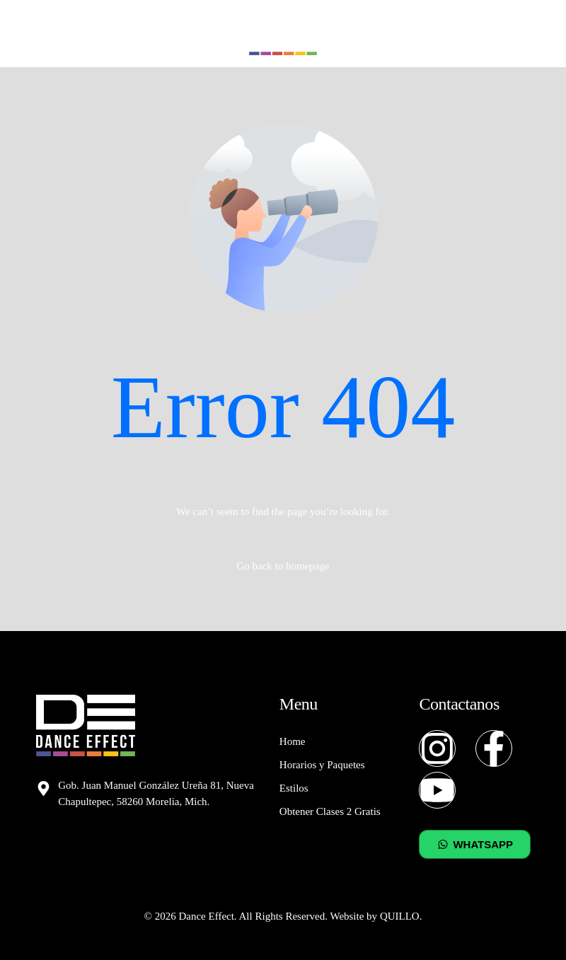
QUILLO (400, 916)
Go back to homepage (282, 566)
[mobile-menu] (523, 34)
